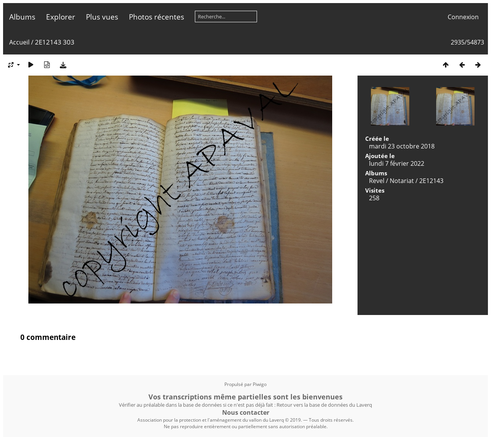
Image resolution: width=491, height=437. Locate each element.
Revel (376, 180)
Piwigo (260, 384)
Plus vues (102, 17)
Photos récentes (156, 17)
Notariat (402, 180)
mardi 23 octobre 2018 (402, 146)
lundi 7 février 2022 (396, 163)
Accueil (19, 42)
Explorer (60, 17)
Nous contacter (245, 412)
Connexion (463, 17)
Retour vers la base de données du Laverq (324, 404)
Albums (22, 17)
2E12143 (431, 180)
